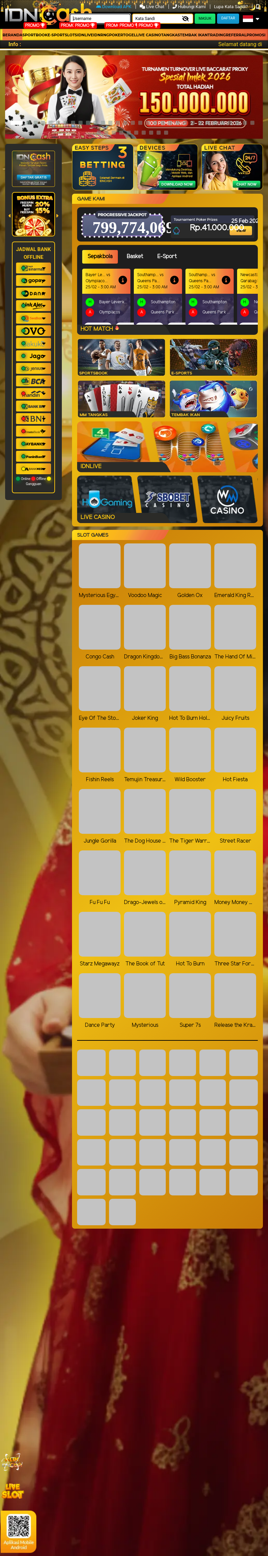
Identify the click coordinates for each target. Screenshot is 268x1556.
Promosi (256, 35)
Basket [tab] (135, 256)
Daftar (228, 18)
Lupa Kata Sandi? (231, 6)
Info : (14, 44)
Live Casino (148, 35)
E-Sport (56, 35)
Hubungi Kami (190, 6)
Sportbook (35, 35)
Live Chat (152, 6)
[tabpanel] (170, 297)
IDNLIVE (85, 35)
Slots (71, 35)
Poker (116, 35)
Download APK (114, 6)
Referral (236, 35)
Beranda (12, 35)
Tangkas (170, 35)
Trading (217, 35)
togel (129, 35)
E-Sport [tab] (167, 256)
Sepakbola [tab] (100, 256)
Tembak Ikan (194, 35)
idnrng (101, 35)
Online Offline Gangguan (33, 481)
